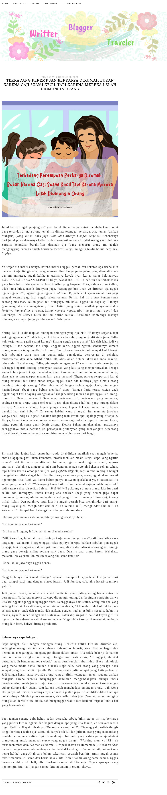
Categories (73, 3)
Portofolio (20, 3)
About (35, 3)
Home (5, 3)
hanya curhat (22, 782)
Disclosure (51, 3)
